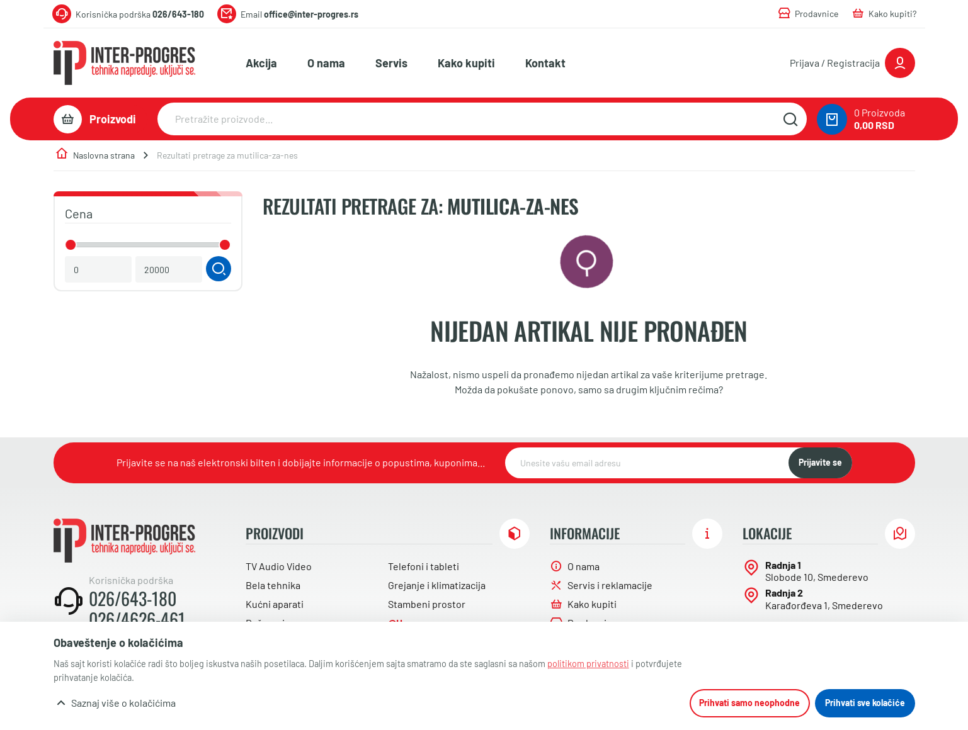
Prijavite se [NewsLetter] (820, 462)
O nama (326, 63)
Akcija (261, 63)
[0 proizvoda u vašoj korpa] (832, 119)
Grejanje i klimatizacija (437, 585)
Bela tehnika (273, 585)
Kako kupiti (466, 63)
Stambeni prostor (426, 604)
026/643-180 (132, 598)
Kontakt (545, 63)
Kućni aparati (275, 604)
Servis (391, 63)
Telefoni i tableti (423, 566)
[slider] (71, 245)
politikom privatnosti (588, 663)
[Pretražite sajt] (791, 119)
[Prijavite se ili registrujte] (852, 63)
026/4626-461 (137, 619)
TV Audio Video (279, 566)
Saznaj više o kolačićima (123, 703)
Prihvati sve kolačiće (865, 702)
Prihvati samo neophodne (749, 702)
